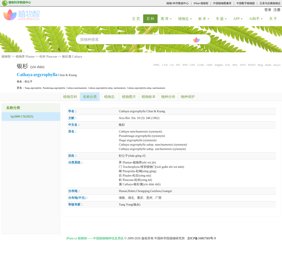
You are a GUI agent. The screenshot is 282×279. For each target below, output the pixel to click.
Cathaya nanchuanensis (77, 88)
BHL (235, 64)
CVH (165, 64)
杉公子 (28, 81)
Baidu (268, 64)
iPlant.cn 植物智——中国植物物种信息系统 (95, 238)
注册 (277, 10)
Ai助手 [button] (256, 18)
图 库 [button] (166, 18)
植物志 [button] (185, 18)
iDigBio (219, 64)
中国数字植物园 (245, 3)
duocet (277, 64)
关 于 (274, 18)
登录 (267, 10)
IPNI (185, 64)
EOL (227, 64)
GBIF (209, 64)
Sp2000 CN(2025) (21, 116)
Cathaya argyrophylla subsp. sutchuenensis (107, 88)
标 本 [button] (203, 18)
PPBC (156, 64)
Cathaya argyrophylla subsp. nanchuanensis (146, 88)
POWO (252, 64)
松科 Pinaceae (48, 56)
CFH (192, 64)
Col (171, 64)
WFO (243, 64)
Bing (260, 64)
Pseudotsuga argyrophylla (54, 88)
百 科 (152, 18)
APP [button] (238, 18)
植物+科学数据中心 (177, 3)
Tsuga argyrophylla (33, 88)
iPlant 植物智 (201, 3)
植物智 (6, 56)
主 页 (137, 18)
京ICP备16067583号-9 (201, 238)
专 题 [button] (221, 18)
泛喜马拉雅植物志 (270, 3)
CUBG (200, 64)
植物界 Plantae (25, 56)
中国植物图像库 (222, 3)
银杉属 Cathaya (72, 56)
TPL (178, 64)
